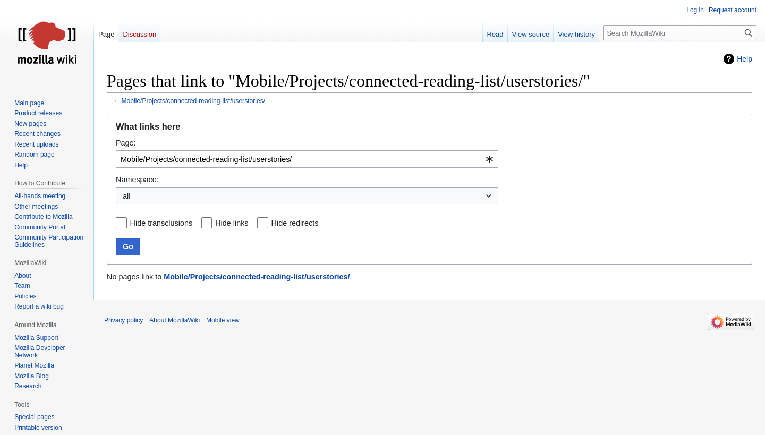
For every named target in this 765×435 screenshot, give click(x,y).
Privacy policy (123, 320)
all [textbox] (126, 196)
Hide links (231, 223)
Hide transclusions (161, 223)
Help (744, 59)
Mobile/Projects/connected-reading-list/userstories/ (194, 101)
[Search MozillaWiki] (680, 32)
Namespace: (137, 179)
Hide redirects (295, 223)
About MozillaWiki (174, 320)
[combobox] (307, 159)
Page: (126, 143)
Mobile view (223, 320)
